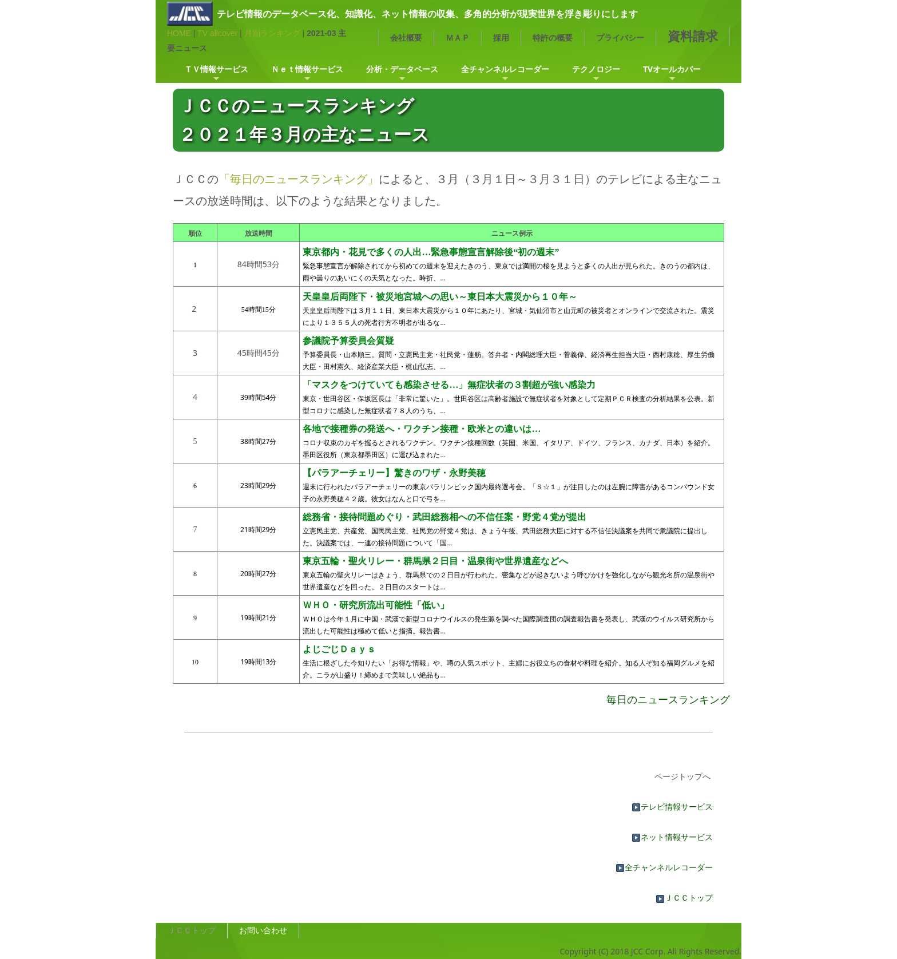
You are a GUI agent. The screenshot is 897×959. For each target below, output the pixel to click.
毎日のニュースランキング (668, 699)
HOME (179, 33)
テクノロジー (596, 69)
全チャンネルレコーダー (505, 69)
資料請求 (693, 36)
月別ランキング (272, 33)
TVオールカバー (672, 69)
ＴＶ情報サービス (216, 69)
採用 (501, 37)
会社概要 (406, 37)
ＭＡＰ (458, 37)
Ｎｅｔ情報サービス (307, 69)
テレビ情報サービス (672, 806)
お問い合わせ (263, 930)
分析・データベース (402, 69)
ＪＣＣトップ (684, 897)
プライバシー (620, 37)
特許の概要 (553, 37)
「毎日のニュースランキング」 (299, 179)
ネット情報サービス (672, 836)
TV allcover (217, 33)
